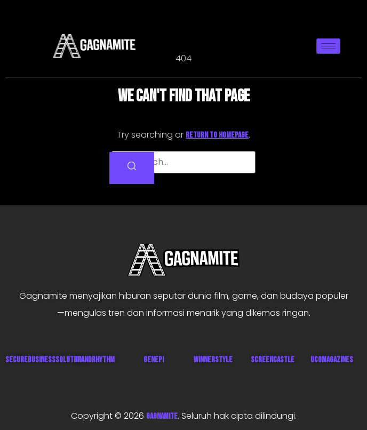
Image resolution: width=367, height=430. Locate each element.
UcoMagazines (331, 360)
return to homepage (217, 135)
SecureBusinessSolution (44, 360)
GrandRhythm (94, 360)
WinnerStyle (213, 360)
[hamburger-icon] (328, 46)
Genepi (153, 360)
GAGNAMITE (162, 416)
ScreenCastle (272, 360)
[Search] (131, 168)
